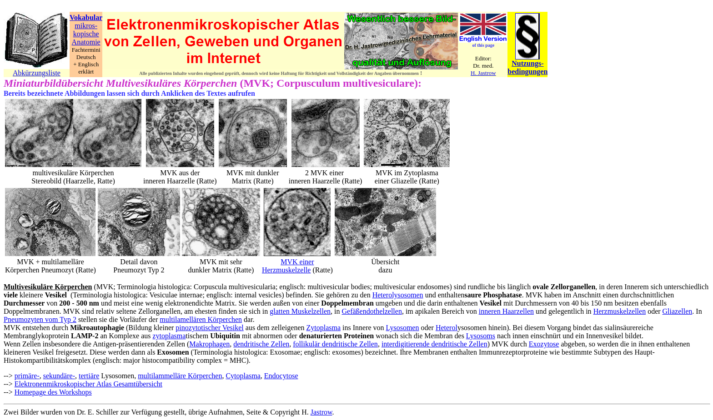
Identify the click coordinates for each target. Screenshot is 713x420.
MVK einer (297, 262)
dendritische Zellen (261, 344)
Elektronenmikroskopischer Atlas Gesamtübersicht (88, 384)
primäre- (27, 376)
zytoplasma (169, 336)
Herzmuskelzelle (286, 270)
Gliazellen (678, 311)
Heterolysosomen (397, 295)
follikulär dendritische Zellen (335, 344)
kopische (86, 34)
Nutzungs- (527, 63)
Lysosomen (402, 327)
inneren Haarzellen (506, 311)
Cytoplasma (243, 376)
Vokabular (86, 17)
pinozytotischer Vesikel (209, 327)
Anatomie (86, 42)
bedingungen (527, 71)
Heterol (446, 327)
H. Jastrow (483, 72)
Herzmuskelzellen (619, 311)
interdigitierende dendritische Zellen (434, 344)
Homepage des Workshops (53, 392)
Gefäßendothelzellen (372, 311)
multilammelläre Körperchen (180, 376)
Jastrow (321, 412)
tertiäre (89, 376)
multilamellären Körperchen (201, 319)
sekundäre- (59, 376)
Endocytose (281, 376)
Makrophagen (209, 344)
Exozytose (544, 344)
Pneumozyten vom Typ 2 (40, 319)
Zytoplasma (323, 327)
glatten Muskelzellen (300, 311)
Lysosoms (480, 336)
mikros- (86, 26)
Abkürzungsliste (36, 73)
